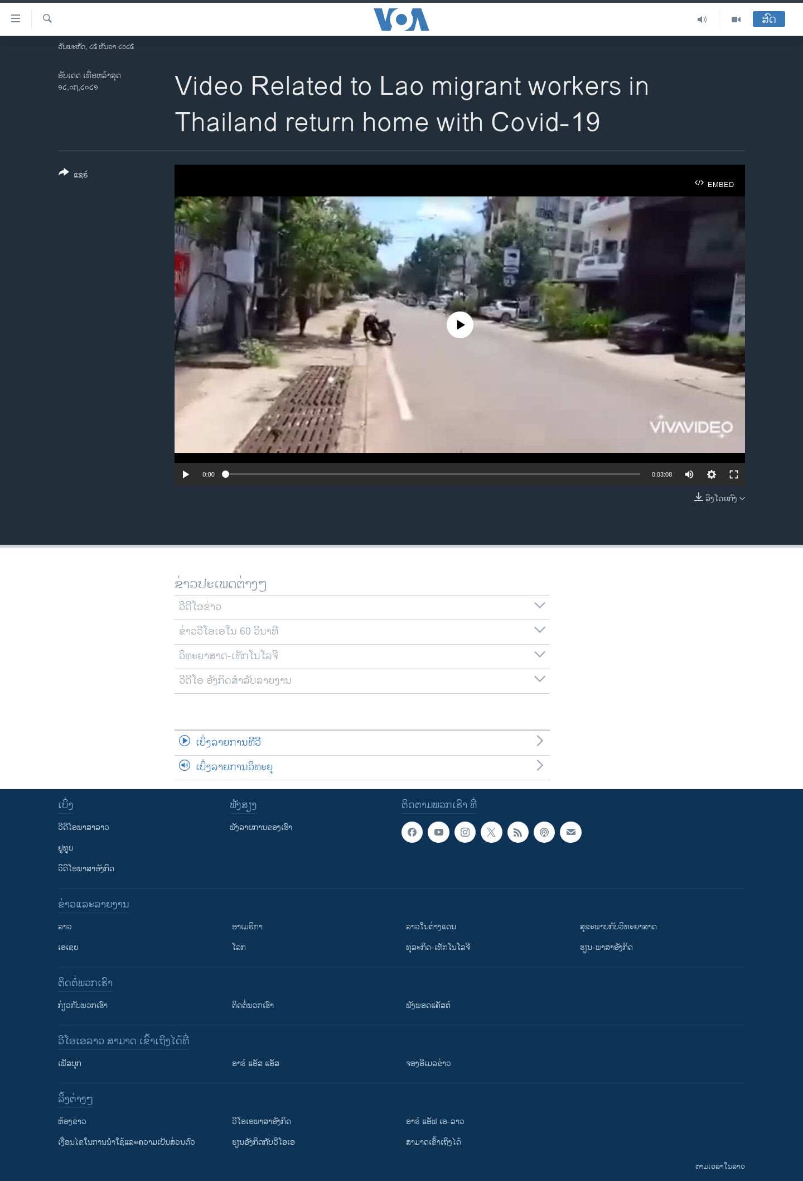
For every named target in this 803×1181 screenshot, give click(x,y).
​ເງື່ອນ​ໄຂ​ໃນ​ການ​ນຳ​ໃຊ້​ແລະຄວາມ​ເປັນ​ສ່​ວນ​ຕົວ (126, 1142)
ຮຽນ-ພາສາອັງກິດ (606, 947)
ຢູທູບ (66, 848)
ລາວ (65, 927)
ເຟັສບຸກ (69, 1063)
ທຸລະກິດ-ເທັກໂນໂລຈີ (438, 947)
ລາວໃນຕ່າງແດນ (431, 927)
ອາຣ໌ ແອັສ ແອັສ (255, 1063)
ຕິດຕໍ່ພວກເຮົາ (253, 1005)
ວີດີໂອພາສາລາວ (83, 827)
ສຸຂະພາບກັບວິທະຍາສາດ (618, 927)
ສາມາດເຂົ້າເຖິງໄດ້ (433, 1142)
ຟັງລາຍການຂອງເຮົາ (261, 827)
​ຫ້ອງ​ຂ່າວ (72, 1121)
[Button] (73, 176)
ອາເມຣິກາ (247, 927)
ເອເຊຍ (68, 947)
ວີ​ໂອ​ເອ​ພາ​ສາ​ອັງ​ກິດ (261, 1121)
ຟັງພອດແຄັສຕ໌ (428, 1005)
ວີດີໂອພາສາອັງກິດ (86, 869)
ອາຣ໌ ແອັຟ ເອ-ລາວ (435, 1121)
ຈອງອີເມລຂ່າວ (428, 1063)
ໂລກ (239, 947)
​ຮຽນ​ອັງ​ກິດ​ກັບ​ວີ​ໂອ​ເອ (263, 1142)
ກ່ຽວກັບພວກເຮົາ (83, 1005)
